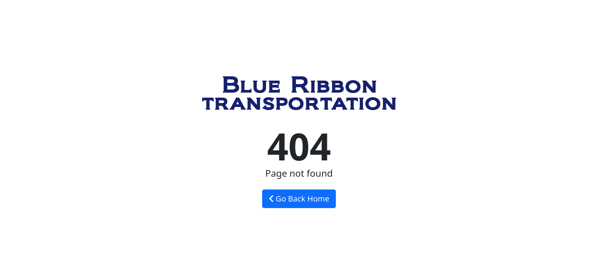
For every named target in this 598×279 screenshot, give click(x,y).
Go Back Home (299, 198)
